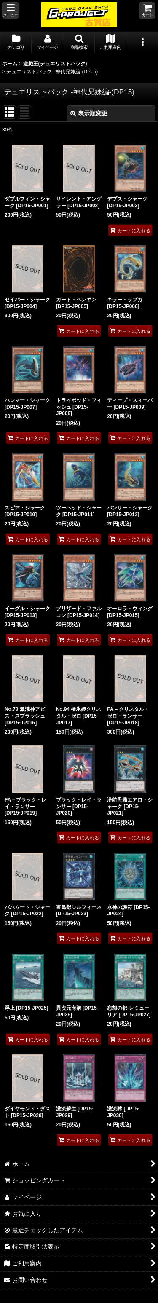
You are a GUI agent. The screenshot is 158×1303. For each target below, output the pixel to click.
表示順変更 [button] (88, 113)
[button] (10, 10)
